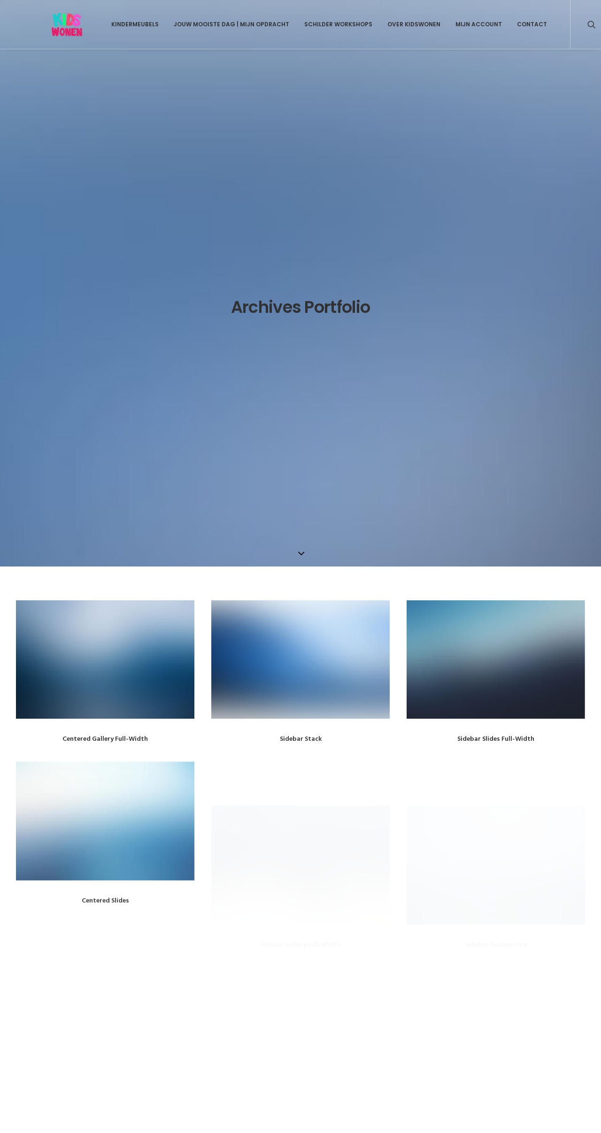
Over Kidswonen (389, 24)
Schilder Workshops (314, 24)
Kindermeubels (111, 24)
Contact (508, 24)
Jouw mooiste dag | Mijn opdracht (207, 24)
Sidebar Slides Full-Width (495, 341)
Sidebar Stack (301, 341)
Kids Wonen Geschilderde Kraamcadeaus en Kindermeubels (126, 981)
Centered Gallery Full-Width (105, 341)
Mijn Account (454, 24)
